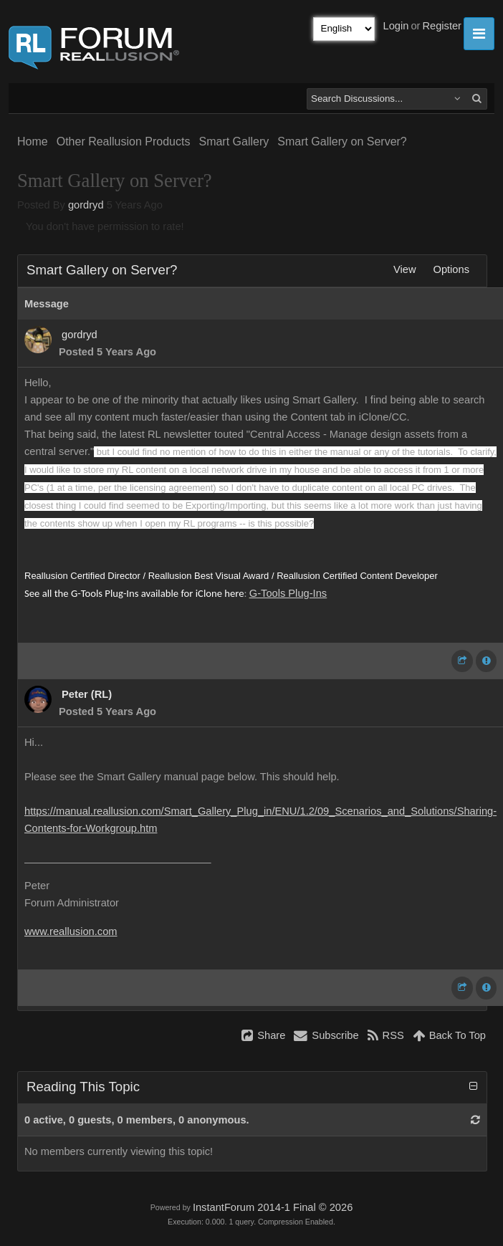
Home (32, 141)
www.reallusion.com (71, 931)
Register (441, 26)
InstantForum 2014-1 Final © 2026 (273, 1207)
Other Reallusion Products (124, 141)
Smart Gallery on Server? (342, 141)
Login (396, 26)
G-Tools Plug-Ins (288, 593)
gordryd (86, 205)
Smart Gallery (233, 141)
